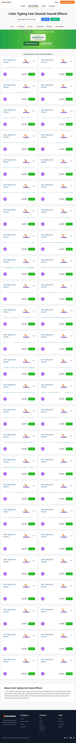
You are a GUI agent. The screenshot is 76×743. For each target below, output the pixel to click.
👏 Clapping (20, 26)
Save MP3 (24, 74)
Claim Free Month (31, 43)
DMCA (60, 727)
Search (45, 19)
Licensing (61, 724)
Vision (41, 723)
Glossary (41, 725)
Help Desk (42, 728)
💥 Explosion (40, 26)
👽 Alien (49, 26)
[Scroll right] (66, 26)
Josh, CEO (42, 730)
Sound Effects (33, 6)
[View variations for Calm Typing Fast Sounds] (26, 61)
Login (56, 2)
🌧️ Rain (11, 26)
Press (40, 718)
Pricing (41, 721)
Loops (43, 6)
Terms (60, 719)
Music (23, 6)
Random (55, 19)
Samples (52, 6)
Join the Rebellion (67, 2)
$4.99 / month (46, 43)
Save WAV (31, 74)
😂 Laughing (59, 26)
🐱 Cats (30, 26)
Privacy (60, 721)
